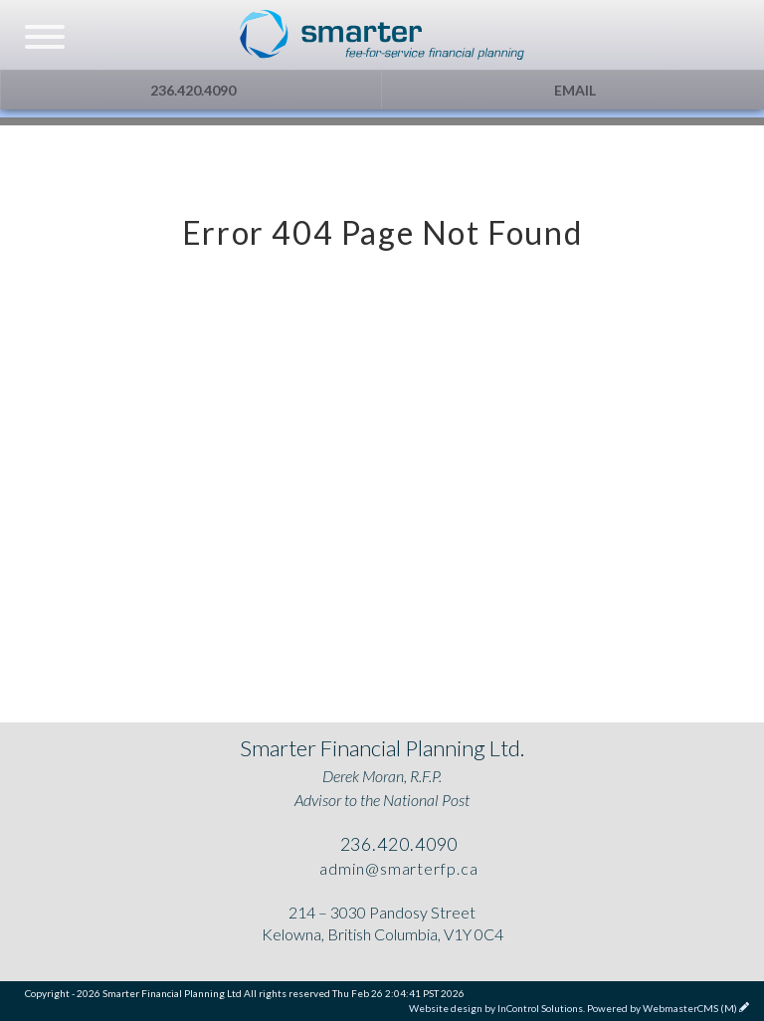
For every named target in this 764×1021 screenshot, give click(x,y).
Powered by (662, 1008)
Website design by (496, 1008)
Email (573, 90)
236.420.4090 (191, 90)
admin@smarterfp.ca (396, 868)
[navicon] (45, 39)
